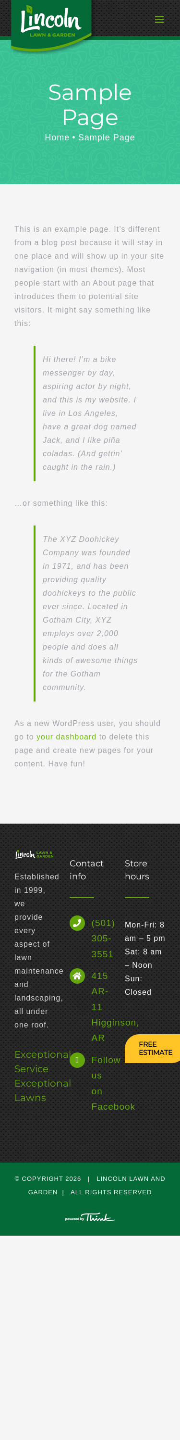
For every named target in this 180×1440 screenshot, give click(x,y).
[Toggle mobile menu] (142, 21)
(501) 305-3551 (101, 938)
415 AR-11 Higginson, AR (101, 1007)
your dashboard (66, 737)
